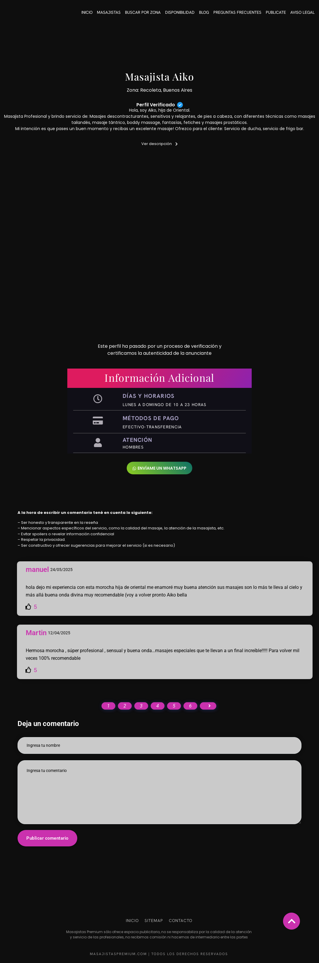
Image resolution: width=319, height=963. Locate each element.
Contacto (180, 920)
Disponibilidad (180, 12)
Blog (204, 12)
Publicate (276, 12)
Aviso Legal (302, 12)
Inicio (86, 12)
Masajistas (109, 12)
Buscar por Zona (143, 12)
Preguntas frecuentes (237, 12)
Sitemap (154, 920)
